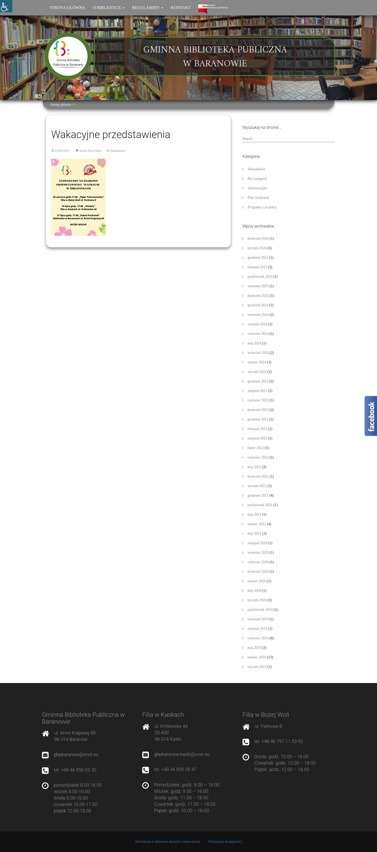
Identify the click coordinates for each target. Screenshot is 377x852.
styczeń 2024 (257, 372)
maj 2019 (254, 648)
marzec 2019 (257, 657)
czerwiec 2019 (258, 638)
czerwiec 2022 (258, 457)
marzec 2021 (257, 524)
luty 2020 (254, 591)
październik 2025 (260, 277)
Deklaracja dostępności (225, 842)
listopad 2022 (257, 429)
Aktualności (118, 151)
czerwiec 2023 (258, 400)
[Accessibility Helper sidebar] (6, 6)
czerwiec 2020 (258, 562)
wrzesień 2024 (258, 315)
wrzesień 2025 (258, 286)
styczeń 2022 (257, 486)
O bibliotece (108, 7)
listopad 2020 (257, 543)
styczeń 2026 (257, 248)
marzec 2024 (257, 362)
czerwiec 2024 (258, 334)
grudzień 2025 (258, 257)
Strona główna (67, 7)
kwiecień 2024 (258, 353)
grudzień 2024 (258, 305)
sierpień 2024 (257, 324)
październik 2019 (260, 610)
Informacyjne (257, 188)
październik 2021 (260, 505)
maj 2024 (254, 343)
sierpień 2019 (257, 629)
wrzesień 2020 (258, 552)
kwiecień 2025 (258, 296)
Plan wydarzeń (258, 198)
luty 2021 (254, 533)
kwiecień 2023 (258, 410)
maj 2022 (254, 467)
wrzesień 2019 (258, 619)
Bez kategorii (257, 179)
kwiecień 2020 (258, 571)
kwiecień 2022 (258, 476)
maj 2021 (254, 514)
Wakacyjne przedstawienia (110, 135)
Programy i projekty (262, 207)
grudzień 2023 (258, 381)
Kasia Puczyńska (90, 151)
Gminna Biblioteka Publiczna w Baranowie (215, 57)
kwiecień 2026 (258, 238)
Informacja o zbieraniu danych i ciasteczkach (167, 842)
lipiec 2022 (256, 448)
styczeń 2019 (257, 667)
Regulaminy (147, 7)
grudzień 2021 (258, 495)
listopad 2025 (257, 267)
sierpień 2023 (257, 391)
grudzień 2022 (258, 419)
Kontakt (181, 7)
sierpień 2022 (257, 438)
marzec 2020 (257, 581)
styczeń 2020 (257, 600)
